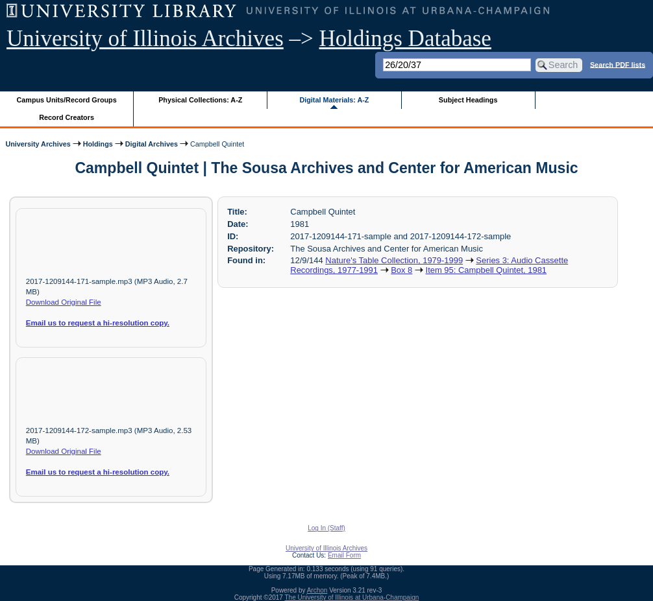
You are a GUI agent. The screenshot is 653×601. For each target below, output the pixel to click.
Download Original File (63, 302)
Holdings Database (405, 38)
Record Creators (66, 117)
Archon (317, 590)
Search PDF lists (617, 64)
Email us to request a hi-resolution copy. (97, 323)
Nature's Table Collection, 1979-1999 (394, 260)
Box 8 (401, 270)
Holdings (98, 144)
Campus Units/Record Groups (67, 100)
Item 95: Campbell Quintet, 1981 (486, 270)
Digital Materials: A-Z (334, 100)
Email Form (344, 555)
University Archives (37, 144)
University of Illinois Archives (145, 38)
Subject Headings (468, 100)
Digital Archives (151, 144)
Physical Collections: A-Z (200, 100)
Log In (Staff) (326, 528)
